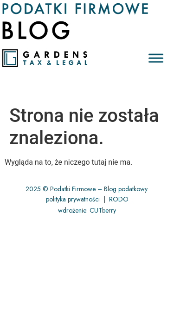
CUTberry (103, 210)
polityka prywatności (73, 199)
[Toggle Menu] (155, 58)
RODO (119, 199)
